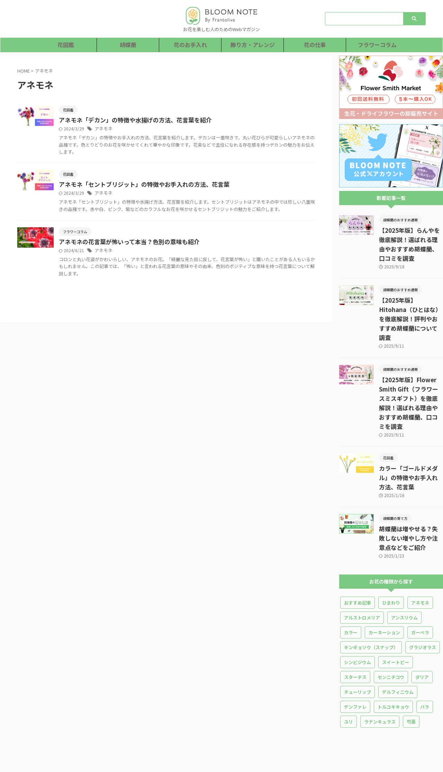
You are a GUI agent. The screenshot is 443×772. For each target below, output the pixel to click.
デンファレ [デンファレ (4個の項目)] (355, 660)
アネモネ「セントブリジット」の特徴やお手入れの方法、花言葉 (172, 185)
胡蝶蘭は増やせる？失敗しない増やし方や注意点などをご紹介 (410, 492)
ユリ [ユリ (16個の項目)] (348, 675)
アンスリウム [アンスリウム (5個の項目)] (404, 571)
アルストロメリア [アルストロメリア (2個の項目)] (362, 571)
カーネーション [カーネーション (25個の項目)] (384, 585)
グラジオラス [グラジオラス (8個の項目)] (422, 600)
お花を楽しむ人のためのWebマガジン (221, 752)
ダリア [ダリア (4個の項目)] (422, 630)
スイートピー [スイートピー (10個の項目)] (395, 615)
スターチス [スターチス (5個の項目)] (355, 630)
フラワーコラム (377, 45)
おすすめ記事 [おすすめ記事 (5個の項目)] (357, 556)
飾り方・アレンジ (253, 45)
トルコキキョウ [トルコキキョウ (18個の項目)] (393, 660)
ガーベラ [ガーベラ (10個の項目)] (420, 585)
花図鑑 (65, 45)
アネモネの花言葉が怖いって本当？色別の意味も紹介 (158, 250)
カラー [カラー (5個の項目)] (351, 585)
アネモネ (135, 129)
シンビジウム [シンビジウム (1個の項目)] (357, 615)
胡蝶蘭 (128, 45)
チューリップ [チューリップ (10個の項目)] (357, 645)
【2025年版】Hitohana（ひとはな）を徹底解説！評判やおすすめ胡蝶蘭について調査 (410, 300)
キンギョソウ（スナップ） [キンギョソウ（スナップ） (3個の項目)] (371, 600)
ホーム (116, 715)
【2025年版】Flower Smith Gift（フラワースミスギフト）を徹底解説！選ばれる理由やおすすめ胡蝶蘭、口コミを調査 (410, 370)
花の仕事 (315, 45)
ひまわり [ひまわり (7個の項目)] (391, 556)
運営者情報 (322, 715)
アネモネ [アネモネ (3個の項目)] (420, 556)
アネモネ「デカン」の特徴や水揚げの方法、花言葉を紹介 (164, 120)
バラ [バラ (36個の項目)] (424, 660)
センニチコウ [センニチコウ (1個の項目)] (391, 630)
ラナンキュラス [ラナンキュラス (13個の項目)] (380, 675)
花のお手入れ (190, 45)
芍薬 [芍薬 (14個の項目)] (411, 675)
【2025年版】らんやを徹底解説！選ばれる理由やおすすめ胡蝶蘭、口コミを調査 (410, 240)
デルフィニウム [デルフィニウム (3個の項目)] (398, 645)
